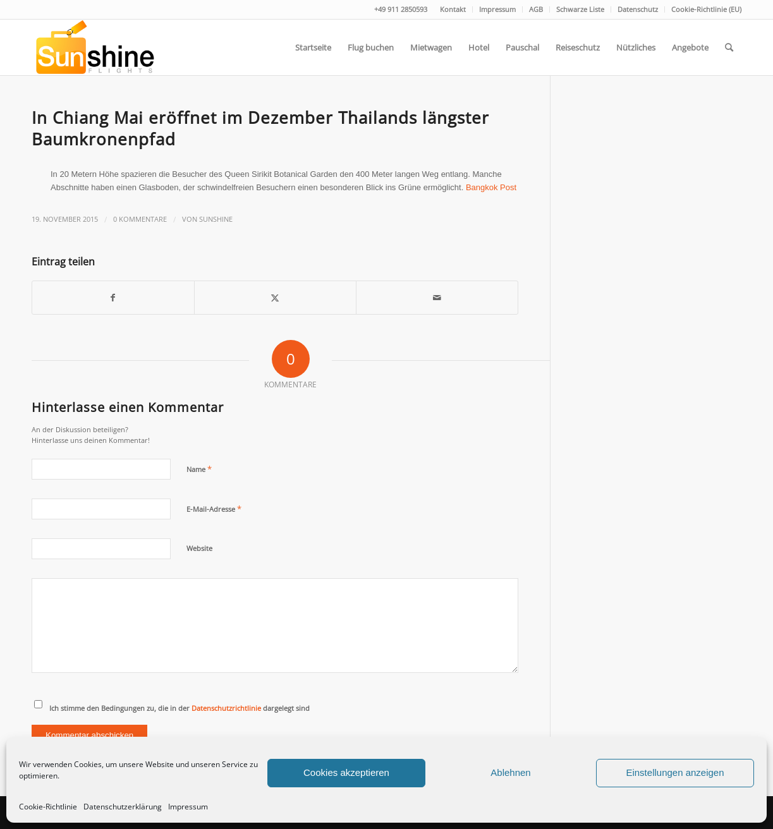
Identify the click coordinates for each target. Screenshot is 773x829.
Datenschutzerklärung (122, 806)
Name (199, 469)
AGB (536, 9)
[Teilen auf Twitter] (275, 297)
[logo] (94, 47)
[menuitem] (453, 9)
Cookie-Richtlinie (48, 806)
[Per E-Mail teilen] (437, 297)
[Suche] (729, 47)
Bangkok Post (491, 187)
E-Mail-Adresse (213, 508)
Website (199, 548)
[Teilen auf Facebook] (113, 297)
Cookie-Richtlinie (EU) (706, 9)
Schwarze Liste (580, 9)
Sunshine (216, 219)
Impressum (188, 806)
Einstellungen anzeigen (675, 772)
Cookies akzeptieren (346, 772)
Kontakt (453, 9)
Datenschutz (638, 9)
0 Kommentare (140, 219)
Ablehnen (510, 772)
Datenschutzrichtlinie (226, 708)
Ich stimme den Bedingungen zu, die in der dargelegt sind (179, 708)
